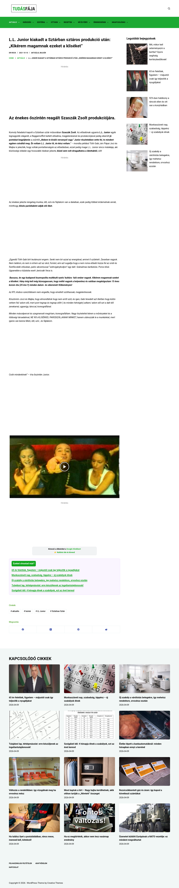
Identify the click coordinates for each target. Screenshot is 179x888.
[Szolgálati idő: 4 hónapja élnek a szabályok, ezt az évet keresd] (89, 725)
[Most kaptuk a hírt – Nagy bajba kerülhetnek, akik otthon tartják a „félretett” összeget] (89, 771)
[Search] (169, 8)
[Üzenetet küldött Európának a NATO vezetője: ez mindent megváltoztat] (144, 817)
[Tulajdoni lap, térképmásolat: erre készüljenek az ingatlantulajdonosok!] (34, 725)
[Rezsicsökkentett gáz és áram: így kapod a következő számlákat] (144, 771)
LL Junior (40, 611)
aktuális (15, 611)
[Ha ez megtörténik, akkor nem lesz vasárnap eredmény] (89, 817)
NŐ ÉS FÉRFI (84, 22)
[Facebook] (23, 629)
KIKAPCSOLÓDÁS (120, 22)
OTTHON (56, 22)
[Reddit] (106, 629)
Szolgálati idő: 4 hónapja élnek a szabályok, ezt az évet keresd (43, 590)
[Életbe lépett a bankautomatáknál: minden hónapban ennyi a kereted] (144, 725)
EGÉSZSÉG (29, 22)
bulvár (27, 611)
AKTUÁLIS (15, 22)
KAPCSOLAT (13, 867)
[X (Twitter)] (50, 629)
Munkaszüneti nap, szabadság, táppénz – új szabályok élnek (42, 575)
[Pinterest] (78, 629)
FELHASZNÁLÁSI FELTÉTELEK (20, 863)
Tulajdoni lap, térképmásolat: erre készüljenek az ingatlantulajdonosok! (47, 585)
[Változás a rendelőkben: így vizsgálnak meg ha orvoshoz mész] (34, 771)
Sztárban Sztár (57, 611)
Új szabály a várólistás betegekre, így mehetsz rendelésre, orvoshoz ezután (49, 580)
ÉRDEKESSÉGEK (101, 22)
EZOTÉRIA (43, 22)
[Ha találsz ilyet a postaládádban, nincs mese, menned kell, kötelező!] (34, 817)
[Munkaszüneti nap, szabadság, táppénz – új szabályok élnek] (89, 678)
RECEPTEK (70, 22)
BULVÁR (43, 53)
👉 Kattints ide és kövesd (64, 552)
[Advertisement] (64, 88)
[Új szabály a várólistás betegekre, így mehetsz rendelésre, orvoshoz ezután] (144, 678)
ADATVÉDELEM (41, 863)
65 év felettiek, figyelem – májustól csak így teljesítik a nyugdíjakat (45, 570)
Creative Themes (55, 883)
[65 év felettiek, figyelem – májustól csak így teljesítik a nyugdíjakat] (34, 678)
